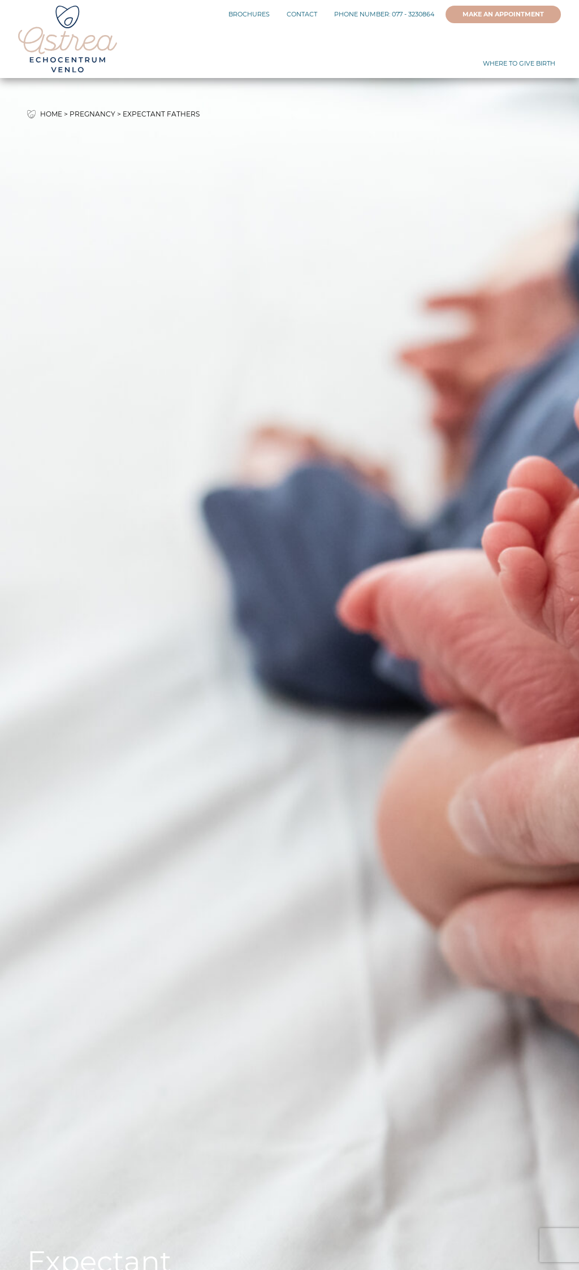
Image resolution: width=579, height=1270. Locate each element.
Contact (302, 14)
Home (51, 114)
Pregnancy (92, 114)
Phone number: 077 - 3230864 (384, 14)
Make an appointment (503, 14)
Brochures (249, 14)
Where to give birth (519, 64)
